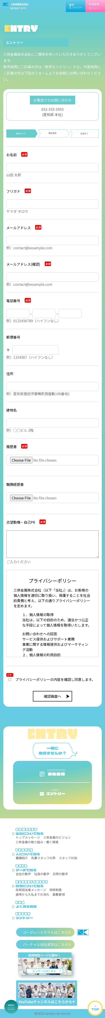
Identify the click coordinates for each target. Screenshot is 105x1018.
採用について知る (30, 885)
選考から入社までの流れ (32, 894)
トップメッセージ (28, 837)
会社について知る (30, 833)
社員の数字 (41, 874)
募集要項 (58, 894)
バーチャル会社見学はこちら (45, 944)
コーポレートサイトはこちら (45, 932)
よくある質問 (26, 906)
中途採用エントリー (95, 6)
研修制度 (55, 890)
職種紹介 (22, 858)
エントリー (24, 917)
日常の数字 (60, 874)
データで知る (26, 870)
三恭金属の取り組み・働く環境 (37, 842)
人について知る (28, 854)
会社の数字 (23, 874)
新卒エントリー (75, 6)
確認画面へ (52, 696)
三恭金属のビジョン (57, 837)
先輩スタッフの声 (43, 858)
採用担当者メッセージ (31, 890)
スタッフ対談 (68, 858)
